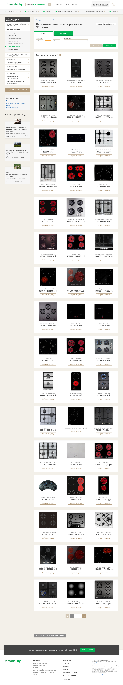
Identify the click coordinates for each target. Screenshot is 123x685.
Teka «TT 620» (76, 254)
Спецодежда (11, 73)
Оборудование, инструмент (94, 11)
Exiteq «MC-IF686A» (104, 289)
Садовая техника (12, 66)
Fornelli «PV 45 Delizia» (48, 289)
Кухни (8, 105)
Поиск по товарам (70, 672)
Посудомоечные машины (15, 44)
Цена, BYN (39, 38)
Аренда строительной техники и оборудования (17, 55)
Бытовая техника (13, 29)
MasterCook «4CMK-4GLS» (48, 324)
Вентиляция (11, 59)
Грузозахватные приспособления (12, 77)
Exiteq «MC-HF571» (76, 567)
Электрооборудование (14, 63)
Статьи (67, 4)
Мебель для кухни (12, 107)
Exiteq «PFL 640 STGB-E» (48, 254)
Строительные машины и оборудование (15, 82)
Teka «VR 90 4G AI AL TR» (48, 497)
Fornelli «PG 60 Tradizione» (103, 254)
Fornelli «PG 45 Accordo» (48, 185)
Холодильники (12, 35)
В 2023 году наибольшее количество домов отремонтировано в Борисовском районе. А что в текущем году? (17, 174)
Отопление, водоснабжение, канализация (16, 24)
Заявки (65, 669)
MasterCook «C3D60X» (48, 150)
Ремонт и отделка (13, 11)
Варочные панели (14, 46)
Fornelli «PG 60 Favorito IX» (103, 219)
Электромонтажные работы (15, 103)
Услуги (113, 11)
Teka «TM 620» (103, 463)
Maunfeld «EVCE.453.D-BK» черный (76, 428)
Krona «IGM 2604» (76, 532)
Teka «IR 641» (48, 358)
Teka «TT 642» (76, 185)
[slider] (44, 40)
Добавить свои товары (18, 90)
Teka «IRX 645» (103, 324)
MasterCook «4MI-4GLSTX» (76, 219)
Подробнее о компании (99, 663)
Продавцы (63, 33)
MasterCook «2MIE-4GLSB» (104, 150)
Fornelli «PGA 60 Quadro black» (48, 602)
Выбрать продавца (48, 86)
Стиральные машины (14, 38)
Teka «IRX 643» (76, 324)
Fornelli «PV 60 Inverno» (103, 567)
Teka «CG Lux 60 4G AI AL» (104, 358)
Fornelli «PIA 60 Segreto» (48, 532)
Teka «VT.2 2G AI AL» (104, 393)
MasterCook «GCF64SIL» (48, 80)
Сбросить (96, 46)
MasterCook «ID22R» (76, 497)
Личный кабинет (69, 676)
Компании (67, 660)
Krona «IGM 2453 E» (48, 428)
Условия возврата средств (98, 674)
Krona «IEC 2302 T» (76, 393)
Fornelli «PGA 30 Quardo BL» (76, 80)
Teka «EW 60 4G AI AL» (104, 115)
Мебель (47, 11)
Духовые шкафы (13, 49)
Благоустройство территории (67, 11)
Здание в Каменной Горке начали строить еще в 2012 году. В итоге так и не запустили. (17, 152)
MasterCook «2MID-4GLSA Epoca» (104, 428)
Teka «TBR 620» (76, 358)
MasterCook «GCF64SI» (104, 602)
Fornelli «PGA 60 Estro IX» (48, 463)
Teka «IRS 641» (103, 185)
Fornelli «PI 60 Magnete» (76, 602)
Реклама (66, 679)
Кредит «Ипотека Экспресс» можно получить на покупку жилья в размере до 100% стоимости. (17, 129)
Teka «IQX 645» (76, 463)
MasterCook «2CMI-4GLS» (104, 80)
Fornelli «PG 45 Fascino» (48, 567)
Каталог (59, 4)
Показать (109, 46)
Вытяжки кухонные (13, 33)
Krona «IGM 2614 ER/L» (48, 115)
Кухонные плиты (13, 41)
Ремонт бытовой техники (14, 101)
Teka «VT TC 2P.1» (103, 497)
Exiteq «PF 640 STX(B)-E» (103, 532)
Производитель (68, 38)
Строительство (32, 11)
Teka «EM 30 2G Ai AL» (48, 393)
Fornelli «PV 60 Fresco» (76, 115)
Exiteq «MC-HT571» (76, 289)
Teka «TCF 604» (48, 219)
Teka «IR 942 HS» (76, 150)
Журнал (74, 4)
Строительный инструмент (16, 70)
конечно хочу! (87, 650)
